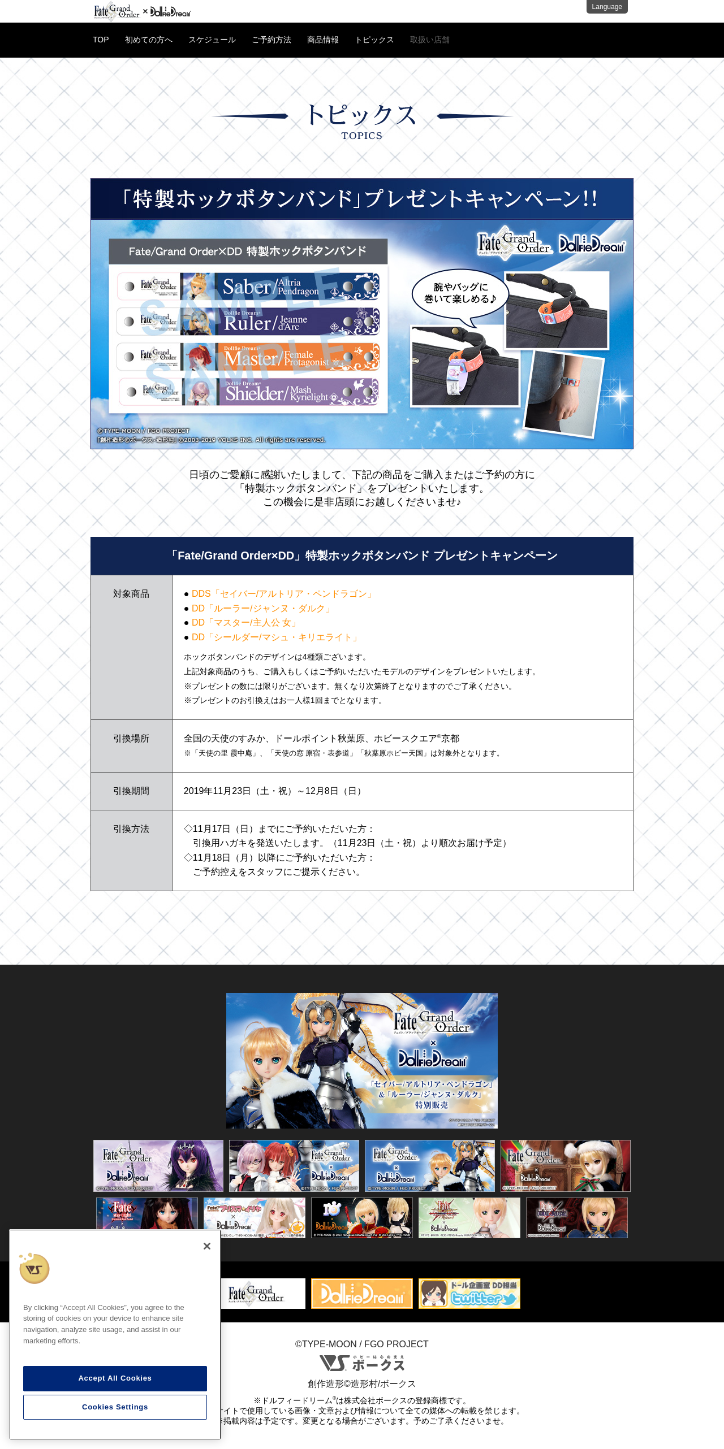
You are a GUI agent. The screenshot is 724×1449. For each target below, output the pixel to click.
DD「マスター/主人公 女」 (246, 622)
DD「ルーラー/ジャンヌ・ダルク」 (263, 608)
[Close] (207, 1246)
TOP (101, 39)
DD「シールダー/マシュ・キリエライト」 (276, 637)
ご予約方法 (271, 39)
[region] (115, 1335)
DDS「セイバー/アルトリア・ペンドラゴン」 (284, 593)
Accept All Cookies (115, 1378)
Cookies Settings (115, 1407)
